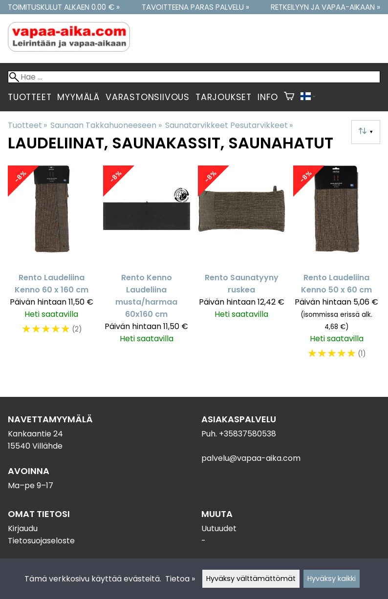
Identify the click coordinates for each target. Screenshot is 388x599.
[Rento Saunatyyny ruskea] (241, 267)
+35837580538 (247, 433)
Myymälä (78, 97)
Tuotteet (29, 97)
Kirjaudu (23, 528)
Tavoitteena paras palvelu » (195, 7)
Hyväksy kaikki (331, 578)
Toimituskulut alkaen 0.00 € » (64, 7)
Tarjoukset (223, 97)
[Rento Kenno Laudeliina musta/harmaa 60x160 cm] (147, 267)
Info (268, 97)
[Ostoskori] (289, 97)
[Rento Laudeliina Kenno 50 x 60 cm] (337, 267)
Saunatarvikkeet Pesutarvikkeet (229, 125)
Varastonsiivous (148, 97)
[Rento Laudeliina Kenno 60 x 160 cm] (51, 267)
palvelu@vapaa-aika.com (251, 458)
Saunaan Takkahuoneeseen (105, 125)
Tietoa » (180, 578)
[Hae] (194, 77)
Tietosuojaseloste (41, 540)
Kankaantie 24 (35, 433)
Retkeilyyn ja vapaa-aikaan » (325, 7)
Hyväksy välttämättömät (251, 578)
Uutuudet (219, 528)
